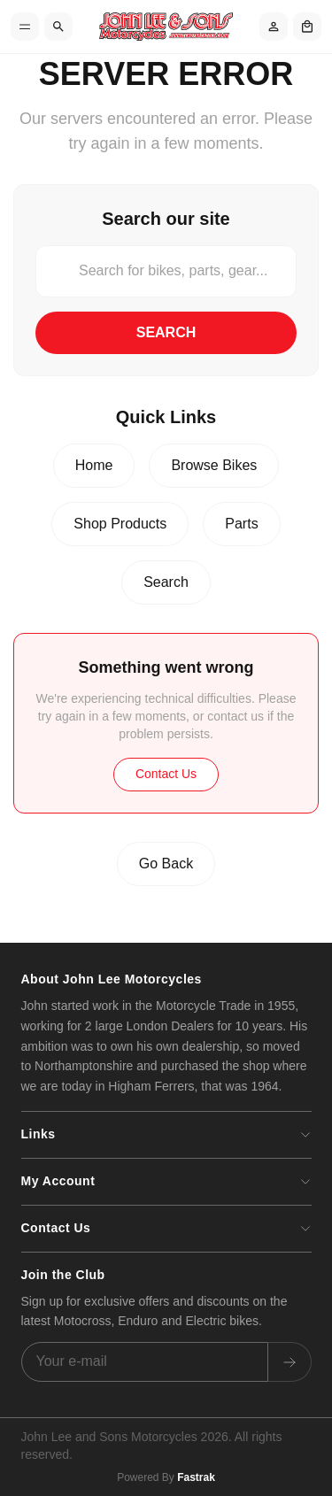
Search (166, 332)
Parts (241, 523)
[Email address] (144, 1362)
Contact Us (166, 774)
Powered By (166, 1477)
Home (94, 465)
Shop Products (119, 523)
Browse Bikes (214, 465)
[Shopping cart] (307, 26)
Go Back (166, 863)
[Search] (58, 26)
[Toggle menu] (25, 26)
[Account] (273, 26)
